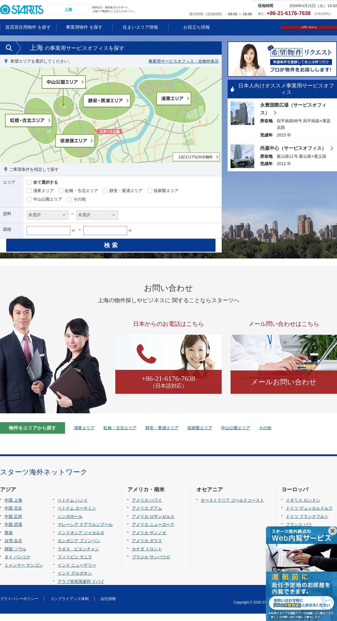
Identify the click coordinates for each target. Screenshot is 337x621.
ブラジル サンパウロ (151, 564)
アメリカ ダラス (147, 548)
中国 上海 (13, 507)
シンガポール (70, 523)
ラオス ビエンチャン (78, 556)
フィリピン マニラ (75, 564)
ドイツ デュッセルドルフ (309, 515)
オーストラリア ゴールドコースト (232, 507)
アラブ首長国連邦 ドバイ (81, 588)
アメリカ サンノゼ (149, 540)
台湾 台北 (13, 548)
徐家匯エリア (163, 191)
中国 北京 (13, 515)
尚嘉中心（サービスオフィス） (294, 149)
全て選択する (42, 183)
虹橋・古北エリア (78, 191)
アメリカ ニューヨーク (153, 532)
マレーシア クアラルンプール (85, 532)
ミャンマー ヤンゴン (23, 572)
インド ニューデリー (77, 572)
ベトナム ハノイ (73, 507)
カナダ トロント (147, 556)
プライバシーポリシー (19, 606)
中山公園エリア (44, 200)
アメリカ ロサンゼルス (153, 523)
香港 (8, 540)
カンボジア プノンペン (79, 548)
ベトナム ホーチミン (77, 515)
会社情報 (108, 606)
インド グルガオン (75, 580)
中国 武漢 (13, 532)
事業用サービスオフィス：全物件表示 (183, 61)
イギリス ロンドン (303, 507)
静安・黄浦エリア (122, 191)
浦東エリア (40, 191)
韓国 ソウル (15, 556)
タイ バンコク (17, 564)
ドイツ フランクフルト (307, 523)
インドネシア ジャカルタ (81, 540)
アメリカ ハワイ (147, 507)
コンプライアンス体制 (69, 606)
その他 (76, 200)
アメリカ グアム (147, 515)
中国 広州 (13, 523)
